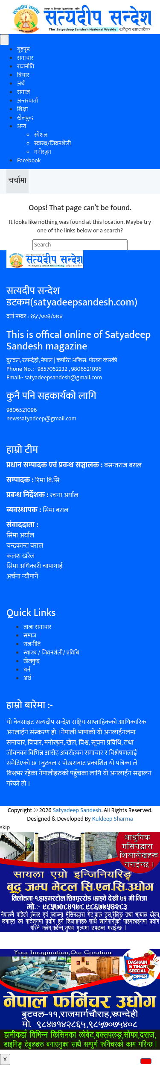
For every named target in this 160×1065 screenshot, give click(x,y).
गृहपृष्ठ (23, 49)
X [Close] (5, 1059)
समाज (23, 92)
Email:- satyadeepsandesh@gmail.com (54, 377)
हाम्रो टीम (22, 449)
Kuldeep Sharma (112, 819)
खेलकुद (25, 118)
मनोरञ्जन (42, 152)
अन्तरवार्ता (27, 101)
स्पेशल (41, 135)
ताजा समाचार (37, 627)
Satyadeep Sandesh (77, 810)
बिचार (23, 75)
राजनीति (25, 66)
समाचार (25, 58)
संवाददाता (20, 525)
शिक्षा (22, 109)
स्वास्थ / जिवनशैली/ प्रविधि (51, 652)
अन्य (21, 126)
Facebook (29, 160)
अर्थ (21, 83)
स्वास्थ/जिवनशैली (52, 143)
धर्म (26, 670)
